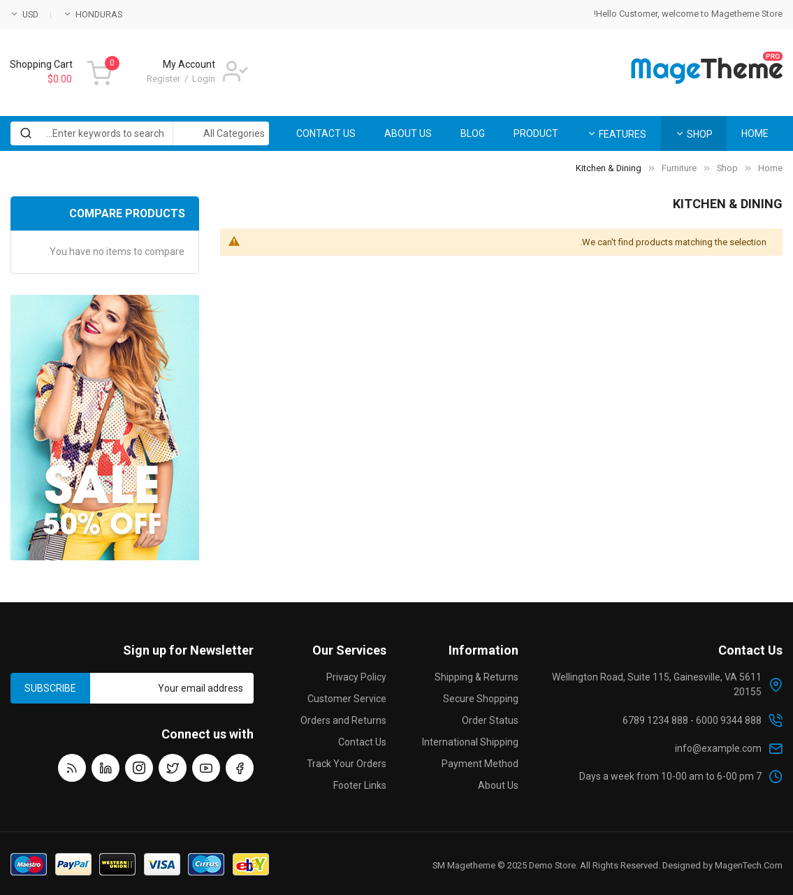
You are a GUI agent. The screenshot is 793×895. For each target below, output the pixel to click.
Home (770, 168)
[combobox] (139, 133)
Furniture (679, 168)
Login (203, 78)
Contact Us (362, 742)
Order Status (490, 720)
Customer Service (346, 698)
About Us (498, 785)
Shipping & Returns (476, 677)
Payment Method (480, 763)
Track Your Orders (346, 763)
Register (163, 78)
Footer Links (359, 785)
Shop (727, 168)
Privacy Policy (356, 677)
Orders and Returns (343, 720)
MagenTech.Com (749, 865)
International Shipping (470, 742)
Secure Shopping (480, 698)
